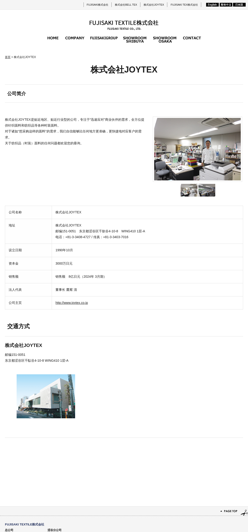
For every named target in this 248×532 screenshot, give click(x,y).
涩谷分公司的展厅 (134, 39)
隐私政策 (235, 515)
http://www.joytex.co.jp (71, 303)
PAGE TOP (124, 458)
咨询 (192, 39)
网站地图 (217, 515)
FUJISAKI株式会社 (97, 4)
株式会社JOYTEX (154, 4)
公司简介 (75, 39)
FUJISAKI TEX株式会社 (184, 4)
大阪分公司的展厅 (164, 39)
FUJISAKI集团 (104, 39)
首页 (53, 39)
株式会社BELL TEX (126, 4)
